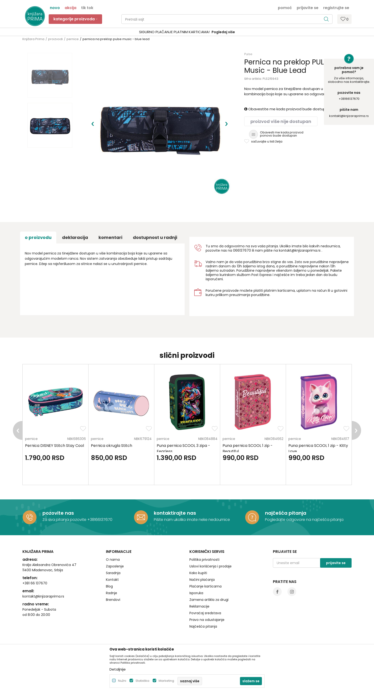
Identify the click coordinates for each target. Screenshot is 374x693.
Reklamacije (199, 606)
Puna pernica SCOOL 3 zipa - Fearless (183, 448)
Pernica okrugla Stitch (111, 445)
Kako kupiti (198, 573)
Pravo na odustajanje (206, 619)
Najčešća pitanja (203, 626)
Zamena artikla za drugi (209, 599)
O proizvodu (38, 237)
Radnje (111, 593)
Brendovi (113, 599)
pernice (73, 39)
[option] (187, 32)
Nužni (122, 681)
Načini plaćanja (202, 579)
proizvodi (55, 39)
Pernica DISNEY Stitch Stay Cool (54, 445)
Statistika (142, 681)
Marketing (166, 681)
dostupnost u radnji (155, 237)
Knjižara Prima (33, 39)
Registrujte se (336, 7)
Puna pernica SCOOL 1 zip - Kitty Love (318, 448)
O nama (113, 559)
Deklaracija (75, 237)
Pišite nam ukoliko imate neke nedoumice (192, 519)
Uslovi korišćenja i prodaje (210, 566)
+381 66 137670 (34, 583)
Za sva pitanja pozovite (64, 519)
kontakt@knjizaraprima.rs (349, 116)
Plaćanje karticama (205, 586)
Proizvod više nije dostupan (280, 121)
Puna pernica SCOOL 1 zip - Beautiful (248, 448)
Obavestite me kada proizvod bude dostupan (287, 108)
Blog (109, 586)
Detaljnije (117, 669)
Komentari (110, 237)
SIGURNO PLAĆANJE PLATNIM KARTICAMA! (174, 31)
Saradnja (113, 573)
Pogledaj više (223, 32)
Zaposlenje (115, 566)
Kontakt (112, 579)
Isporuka (196, 593)
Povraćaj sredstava (205, 613)
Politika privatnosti (204, 559)
